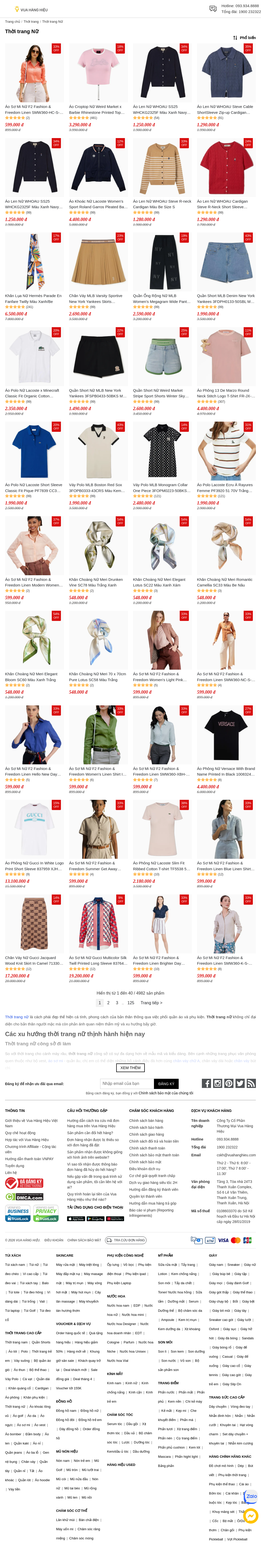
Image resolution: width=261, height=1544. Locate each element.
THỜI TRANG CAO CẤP (23, 1333)
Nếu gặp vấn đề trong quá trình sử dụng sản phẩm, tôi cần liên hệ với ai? (94, 1181)
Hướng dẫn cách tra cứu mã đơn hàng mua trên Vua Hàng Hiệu (93, 1123)
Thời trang (30, 21)
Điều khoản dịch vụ (144, 1169)
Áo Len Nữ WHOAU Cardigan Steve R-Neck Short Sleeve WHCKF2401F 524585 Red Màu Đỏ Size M (224, 204)
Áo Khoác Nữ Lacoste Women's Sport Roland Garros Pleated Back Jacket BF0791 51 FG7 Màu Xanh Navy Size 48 (98, 204)
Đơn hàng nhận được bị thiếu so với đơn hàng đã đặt (93, 1142)
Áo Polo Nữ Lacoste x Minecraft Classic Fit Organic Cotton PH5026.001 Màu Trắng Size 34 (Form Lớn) (32, 393)
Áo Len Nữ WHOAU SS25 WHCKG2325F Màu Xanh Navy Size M (32, 204)
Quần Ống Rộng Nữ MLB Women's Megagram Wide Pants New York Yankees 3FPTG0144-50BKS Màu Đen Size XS (161, 298)
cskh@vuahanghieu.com (236, 1155)
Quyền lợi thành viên (145, 1196)
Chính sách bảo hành (146, 1127)
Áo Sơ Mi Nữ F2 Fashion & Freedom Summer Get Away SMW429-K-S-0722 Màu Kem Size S (94, 866)
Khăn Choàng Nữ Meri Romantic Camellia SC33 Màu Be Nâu (225, 582)
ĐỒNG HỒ (64, 1401)
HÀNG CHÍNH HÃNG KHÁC (230, 1457)
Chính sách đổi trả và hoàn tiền (154, 1141)
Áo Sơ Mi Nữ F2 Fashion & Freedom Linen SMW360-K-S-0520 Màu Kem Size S (223, 960)
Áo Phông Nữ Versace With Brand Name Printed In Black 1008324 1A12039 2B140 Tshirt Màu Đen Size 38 (226, 771)
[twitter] (240, 1083)
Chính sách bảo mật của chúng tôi (166, 1093)
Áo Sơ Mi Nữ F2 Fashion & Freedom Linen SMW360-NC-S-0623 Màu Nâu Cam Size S (224, 677)
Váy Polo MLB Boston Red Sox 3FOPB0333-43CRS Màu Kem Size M (95, 488)
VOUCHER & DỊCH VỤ (73, 1324)
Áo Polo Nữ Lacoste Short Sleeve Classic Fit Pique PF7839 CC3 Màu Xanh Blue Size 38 (33, 488)
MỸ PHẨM (165, 1255)
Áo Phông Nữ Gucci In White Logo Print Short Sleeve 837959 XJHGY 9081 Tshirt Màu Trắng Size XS (34, 866)
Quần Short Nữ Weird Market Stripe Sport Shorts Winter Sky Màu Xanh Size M (159, 393)
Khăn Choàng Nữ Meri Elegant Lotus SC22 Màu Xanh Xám (159, 582)
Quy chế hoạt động (20, 1133)
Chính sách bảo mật (145, 1162)
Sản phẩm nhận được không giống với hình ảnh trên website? (94, 1154)
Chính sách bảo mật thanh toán (154, 1155)
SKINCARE (64, 1255)
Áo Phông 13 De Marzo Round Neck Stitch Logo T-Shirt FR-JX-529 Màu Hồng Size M (224, 393)
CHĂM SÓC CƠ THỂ (71, 1511)
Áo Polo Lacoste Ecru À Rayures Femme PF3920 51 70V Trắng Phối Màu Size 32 (225, 488)
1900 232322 (250, 11)
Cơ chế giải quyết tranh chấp (152, 1176)
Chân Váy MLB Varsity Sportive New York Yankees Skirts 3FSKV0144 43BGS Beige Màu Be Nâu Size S (95, 298)
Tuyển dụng (14, 1166)
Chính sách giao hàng (146, 1134)
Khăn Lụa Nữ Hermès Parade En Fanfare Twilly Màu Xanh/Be (33, 298)
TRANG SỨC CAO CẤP (227, 1397)
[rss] (251, 1083)
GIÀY (213, 1255)
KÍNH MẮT (115, 1374)
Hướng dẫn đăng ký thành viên (153, 1189)
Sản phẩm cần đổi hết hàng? (90, 1133)
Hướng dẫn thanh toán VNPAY (29, 1159)
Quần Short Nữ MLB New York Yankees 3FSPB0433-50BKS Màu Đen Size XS (98, 393)
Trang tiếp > (151, 1003)
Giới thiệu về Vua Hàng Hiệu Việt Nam (31, 1123)
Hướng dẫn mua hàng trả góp (152, 1203)
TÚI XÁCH (13, 1255)
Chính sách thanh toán (147, 1148)
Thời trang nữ (17, 1017)
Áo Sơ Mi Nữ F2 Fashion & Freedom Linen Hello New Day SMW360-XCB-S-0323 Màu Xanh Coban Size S (33, 771)
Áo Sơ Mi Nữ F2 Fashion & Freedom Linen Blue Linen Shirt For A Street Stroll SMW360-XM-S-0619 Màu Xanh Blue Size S (226, 866)
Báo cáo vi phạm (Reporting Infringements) (151, 1213)
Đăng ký (166, 1084)
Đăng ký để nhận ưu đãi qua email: (34, 1084)
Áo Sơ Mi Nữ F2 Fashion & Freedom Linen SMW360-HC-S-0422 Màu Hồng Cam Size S (32, 109)
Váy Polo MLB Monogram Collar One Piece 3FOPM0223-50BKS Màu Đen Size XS (160, 488)
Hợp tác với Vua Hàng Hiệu (27, 1140)
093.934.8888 (247, 6)
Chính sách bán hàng (146, 1121)
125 (130, 1003)
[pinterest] (228, 1083)
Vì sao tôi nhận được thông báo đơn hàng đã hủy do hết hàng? (92, 1167)
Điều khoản (54, 1240)
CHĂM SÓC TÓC (120, 1415)
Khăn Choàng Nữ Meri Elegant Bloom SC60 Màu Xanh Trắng (31, 677)
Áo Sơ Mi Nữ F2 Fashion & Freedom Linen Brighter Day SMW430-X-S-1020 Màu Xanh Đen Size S (159, 960)
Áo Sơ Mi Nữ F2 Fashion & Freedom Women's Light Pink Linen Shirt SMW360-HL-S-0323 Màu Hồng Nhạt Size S (160, 677)
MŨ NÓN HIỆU (67, 1451)
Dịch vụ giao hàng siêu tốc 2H (153, 1183)
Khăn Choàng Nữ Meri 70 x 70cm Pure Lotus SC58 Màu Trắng (97, 677)
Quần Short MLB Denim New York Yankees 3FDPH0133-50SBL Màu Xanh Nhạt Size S (226, 298)
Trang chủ (12, 21)
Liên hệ (11, 1173)
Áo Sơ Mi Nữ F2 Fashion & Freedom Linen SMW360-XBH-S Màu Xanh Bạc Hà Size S (161, 771)
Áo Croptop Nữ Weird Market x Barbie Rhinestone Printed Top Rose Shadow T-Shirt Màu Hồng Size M (96, 109)
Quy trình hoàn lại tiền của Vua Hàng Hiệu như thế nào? (91, 1197)
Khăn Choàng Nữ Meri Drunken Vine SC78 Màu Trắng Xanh (96, 582)
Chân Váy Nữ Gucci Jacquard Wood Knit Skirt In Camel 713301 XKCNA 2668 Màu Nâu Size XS (33, 960)
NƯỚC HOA (116, 1296)
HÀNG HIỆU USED (121, 1465)
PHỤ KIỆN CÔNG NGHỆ (125, 1255)
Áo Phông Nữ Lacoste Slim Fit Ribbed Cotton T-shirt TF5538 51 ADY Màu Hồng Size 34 (161, 866)
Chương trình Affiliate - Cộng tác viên (30, 1149)
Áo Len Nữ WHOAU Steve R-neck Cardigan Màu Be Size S (162, 204)
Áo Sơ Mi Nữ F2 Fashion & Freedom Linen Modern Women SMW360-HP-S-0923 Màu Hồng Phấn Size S (32, 582)
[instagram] (217, 1083)
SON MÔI (165, 1342)
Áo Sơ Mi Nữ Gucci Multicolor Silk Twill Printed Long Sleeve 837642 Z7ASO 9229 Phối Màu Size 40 (98, 960)
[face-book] (206, 1083)
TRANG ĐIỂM (168, 1383)
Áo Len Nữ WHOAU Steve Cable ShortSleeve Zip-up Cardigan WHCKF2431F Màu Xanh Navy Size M (225, 109)
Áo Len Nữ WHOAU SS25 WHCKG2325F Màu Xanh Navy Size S (160, 109)
